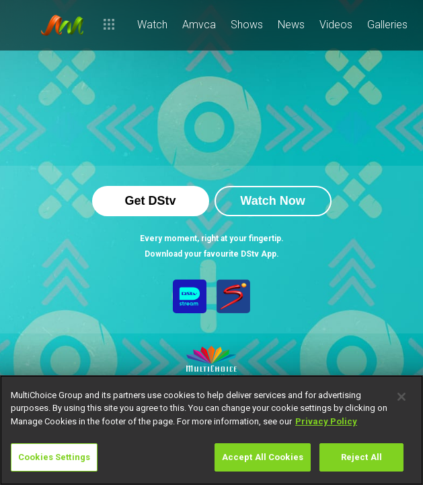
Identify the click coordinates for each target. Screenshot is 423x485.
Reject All (361, 457)
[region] (211, 430)
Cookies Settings (54, 457)
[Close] (401, 397)
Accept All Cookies (262, 457)
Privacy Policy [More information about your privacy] (326, 421)
